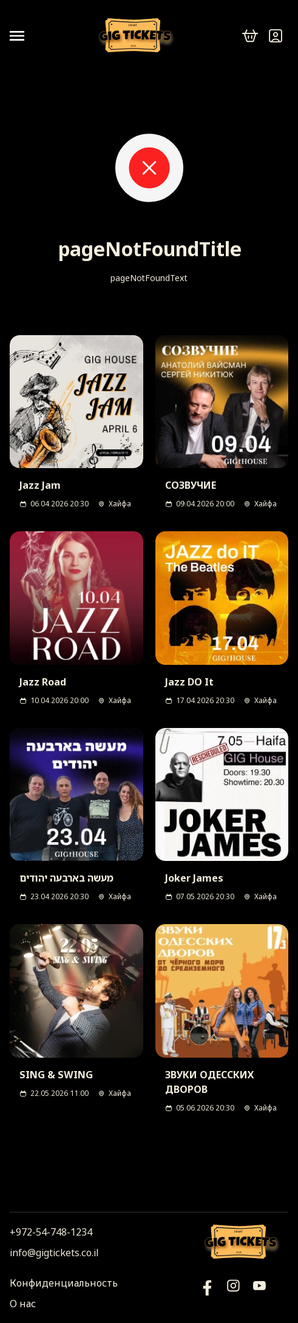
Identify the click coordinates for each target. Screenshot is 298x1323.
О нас (23, 1303)
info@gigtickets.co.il (54, 1252)
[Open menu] (22, 36)
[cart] (250, 36)
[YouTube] (207, 1293)
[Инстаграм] (233, 1293)
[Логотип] (137, 36)
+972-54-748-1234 (51, 1232)
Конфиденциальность (64, 1283)
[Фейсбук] (259, 1293)
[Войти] (275, 35)
